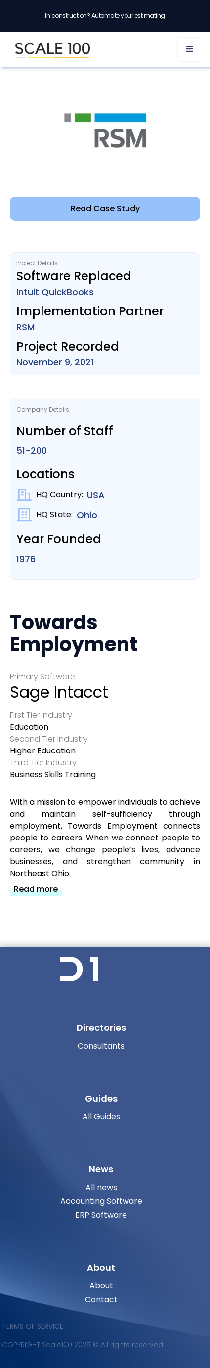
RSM (25, 327)
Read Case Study (105, 208)
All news (101, 1187)
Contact (101, 1299)
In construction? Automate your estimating (105, 15)
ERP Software (101, 1215)
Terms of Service (32, 1326)
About (101, 1285)
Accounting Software (101, 1201)
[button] (189, 49)
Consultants (101, 1046)
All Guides (101, 1116)
